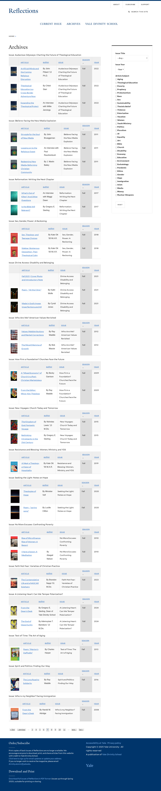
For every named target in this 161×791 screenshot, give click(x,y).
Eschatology (123, 164)
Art (118, 140)
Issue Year (120, 64)
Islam (119, 185)
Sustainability (123, 103)
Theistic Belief (124, 106)
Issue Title (120, 53)
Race (119, 96)
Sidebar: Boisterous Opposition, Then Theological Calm (30, 252)
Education (122, 157)
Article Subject (122, 76)
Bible (119, 144)
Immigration (123, 181)
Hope (119, 178)
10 (60, 730)
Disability (121, 151)
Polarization (123, 113)
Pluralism (121, 130)
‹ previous (21, 730)
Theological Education (127, 83)
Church (120, 147)
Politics (120, 127)
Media (120, 188)
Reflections (24, 11)
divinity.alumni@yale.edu (19, 764)
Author (46, 62)
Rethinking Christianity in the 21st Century (29, 439)
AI (118, 134)
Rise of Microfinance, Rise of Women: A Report (31, 541)
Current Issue (51, 23)
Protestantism (124, 93)
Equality (121, 137)
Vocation (121, 117)
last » (81, 730)
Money (120, 191)
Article (25, 62)
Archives (73, 23)
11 (64, 730)
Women (120, 120)
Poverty (121, 86)
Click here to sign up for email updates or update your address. (35, 759)
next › (74, 730)
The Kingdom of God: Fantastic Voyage (28, 425)
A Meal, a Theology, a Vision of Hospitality (30, 467)
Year (96, 62)
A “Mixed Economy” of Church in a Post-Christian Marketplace (31, 376)
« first (12, 730)
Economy (121, 154)
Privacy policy (114, 743)
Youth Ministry (124, 123)
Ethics (120, 171)
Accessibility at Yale (96, 743)
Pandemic (121, 168)
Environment (123, 161)
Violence (121, 110)
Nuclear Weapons (125, 195)
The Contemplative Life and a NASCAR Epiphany (30, 583)
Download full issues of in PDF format (30, 779)
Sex (119, 99)
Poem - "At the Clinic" (31, 290)
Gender (120, 174)
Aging (120, 79)
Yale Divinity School (101, 23)
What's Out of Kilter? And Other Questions (29, 196)
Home (11, 36)
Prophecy (121, 89)
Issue (60, 62)
